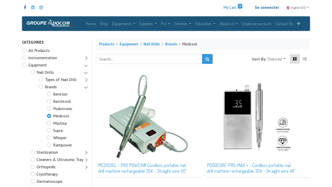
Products (106, 44)
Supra (58, 130)
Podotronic (62, 108)
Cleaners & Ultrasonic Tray (60, 159)
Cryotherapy (47, 174)
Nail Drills (45, 72)
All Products (39, 50)
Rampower (62, 145)
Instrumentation (42, 58)
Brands (51, 87)
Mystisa (60, 123)
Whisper (60, 138)
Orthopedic (46, 167)
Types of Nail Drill (61, 79)
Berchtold (62, 101)
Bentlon (60, 94)
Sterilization (47, 152)
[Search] (207, 59)
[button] (298, 24)
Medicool (61, 116)
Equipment (37, 65)
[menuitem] (91, 24)
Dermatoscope (50, 181)
